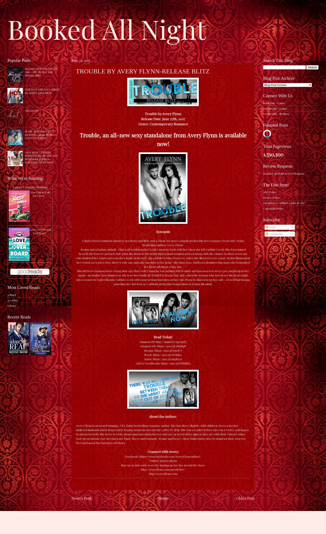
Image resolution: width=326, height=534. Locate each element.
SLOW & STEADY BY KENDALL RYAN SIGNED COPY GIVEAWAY (40, 135)
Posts (270, 227)
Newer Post (81, 498)
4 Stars (11, 295)
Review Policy (271, 197)
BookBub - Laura (274, 103)
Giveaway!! (31, 110)
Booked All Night (106, 28)
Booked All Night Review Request (283, 173)
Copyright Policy (273, 208)
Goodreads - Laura (275, 108)
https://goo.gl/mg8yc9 (167, 359)
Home (164, 498)
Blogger (191, 525)
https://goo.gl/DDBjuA (167, 355)
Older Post (245, 498)
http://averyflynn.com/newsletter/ (163, 469)
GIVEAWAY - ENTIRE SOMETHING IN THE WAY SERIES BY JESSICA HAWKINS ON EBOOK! (41, 157)
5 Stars (11, 305)
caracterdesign (160, 525)
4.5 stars (12, 300)
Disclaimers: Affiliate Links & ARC (284, 203)
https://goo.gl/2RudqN (171, 346)
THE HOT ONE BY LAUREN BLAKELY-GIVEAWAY (42, 91)
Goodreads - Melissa (276, 114)
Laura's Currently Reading (30, 187)
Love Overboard (40, 229)
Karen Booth (39, 195)
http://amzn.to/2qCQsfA (171, 342)
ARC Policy (269, 192)
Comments (274, 234)
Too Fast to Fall (40, 192)
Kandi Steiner (39, 232)
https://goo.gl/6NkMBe (176, 363)
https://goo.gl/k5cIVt (168, 350)
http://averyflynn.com (163, 473)
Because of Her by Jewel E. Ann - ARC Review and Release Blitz (41, 72)
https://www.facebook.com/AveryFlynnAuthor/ (170, 456)
